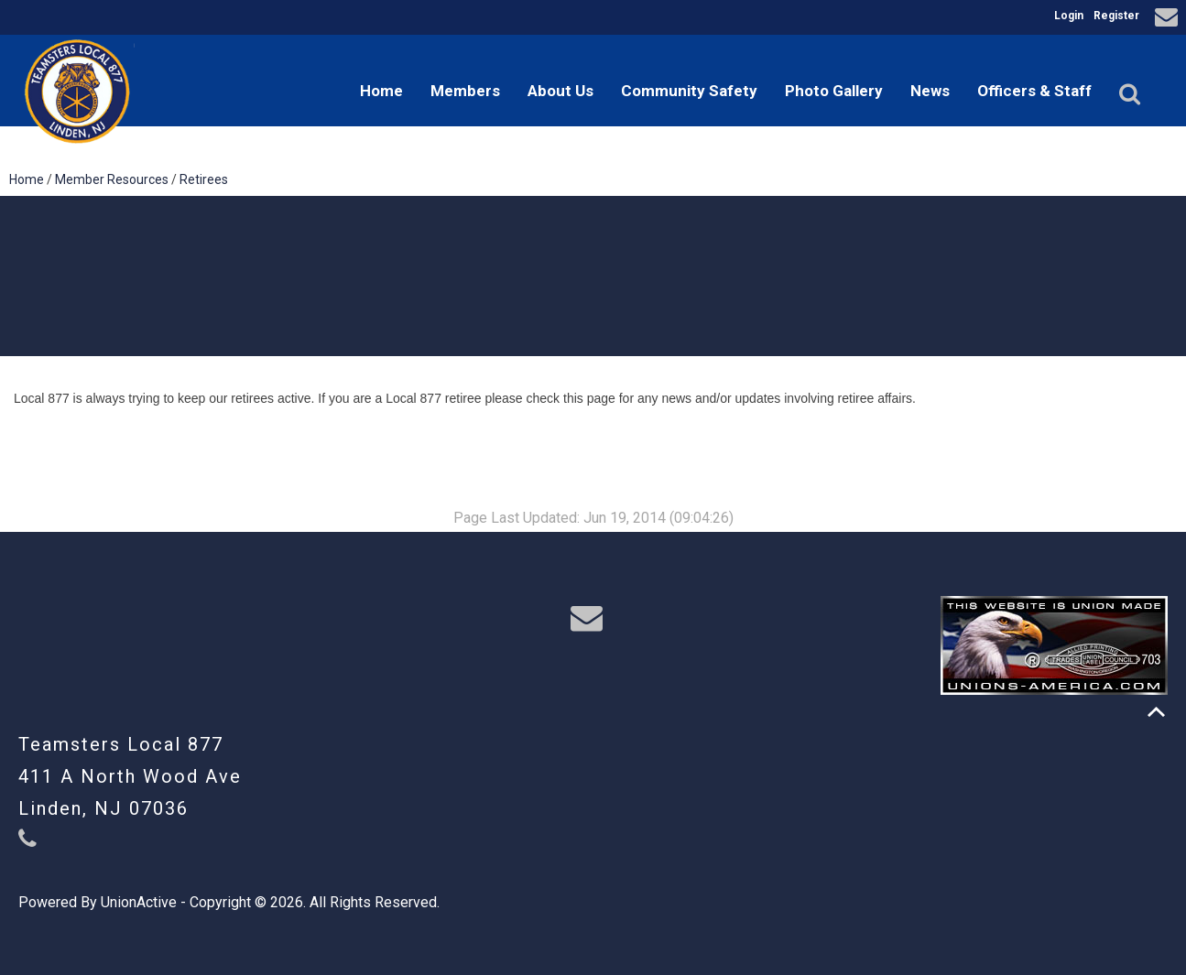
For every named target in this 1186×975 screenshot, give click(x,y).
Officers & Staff (1034, 90)
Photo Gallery (834, 90)
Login (1068, 15)
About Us (560, 90)
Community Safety (689, 90)
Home (381, 90)
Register (1116, 15)
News (930, 90)
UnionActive (139, 902)
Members (465, 90)
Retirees (204, 179)
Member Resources (112, 179)
